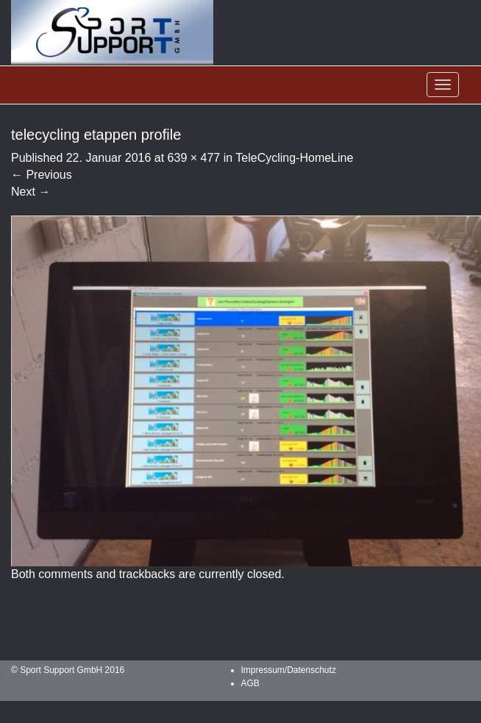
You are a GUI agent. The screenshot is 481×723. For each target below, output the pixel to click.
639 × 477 (194, 158)
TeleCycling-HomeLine (294, 158)
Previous (41, 174)
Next (30, 191)
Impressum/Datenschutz (288, 670)
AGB (250, 683)
